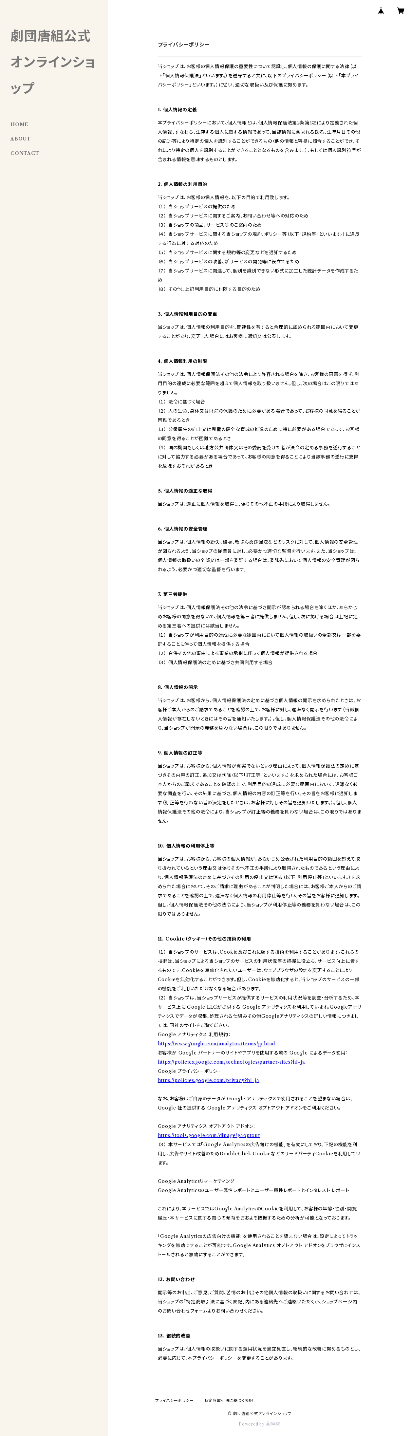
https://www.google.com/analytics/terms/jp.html (217, 1044)
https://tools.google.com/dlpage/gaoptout (209, 1135)
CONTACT (24, 153)
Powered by (259, 1424)
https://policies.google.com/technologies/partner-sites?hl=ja (231, 1062)
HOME (19, 124)
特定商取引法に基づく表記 (228, 1400)
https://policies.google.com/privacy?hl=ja (208, 1080)
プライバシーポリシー (174, 1400)
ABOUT (20, 139)
